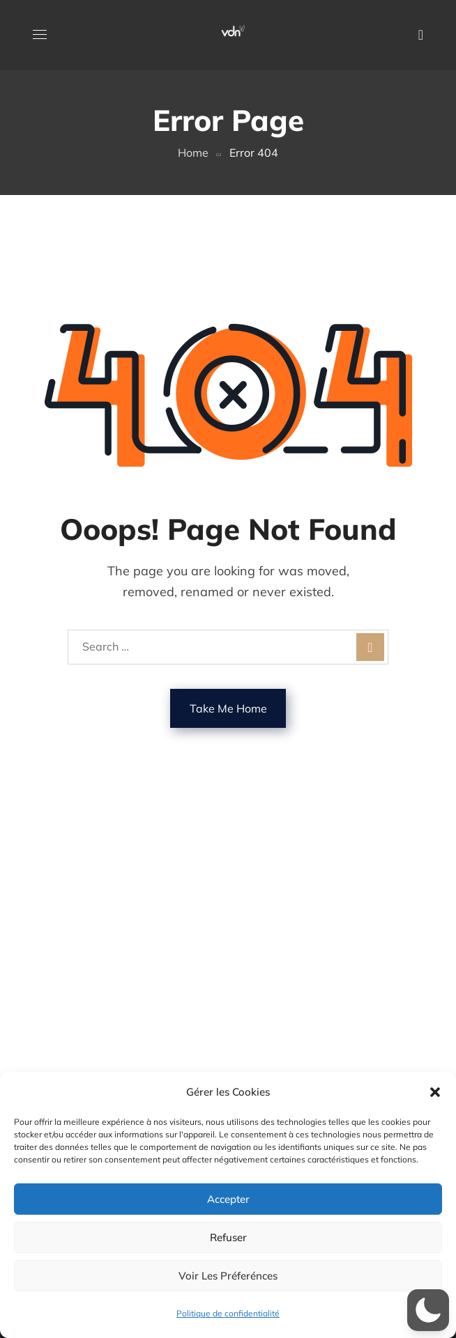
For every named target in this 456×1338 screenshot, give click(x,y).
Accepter (228, 1199)
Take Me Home (228, 708)
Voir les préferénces (228, 1275)
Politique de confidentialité (228, 1313)
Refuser (228, 1237)
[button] (435, 1092)
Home (193, 153)
